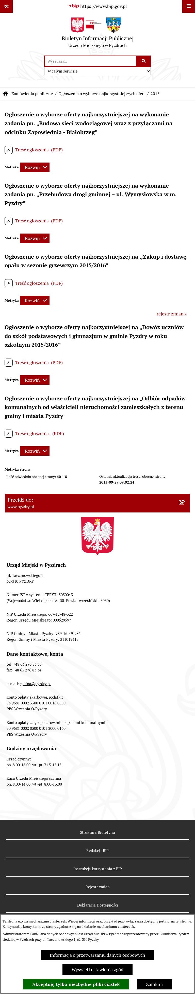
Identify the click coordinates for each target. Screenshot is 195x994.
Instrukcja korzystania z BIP (97, 868)
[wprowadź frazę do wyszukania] (90, 61)
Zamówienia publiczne (32, 93)
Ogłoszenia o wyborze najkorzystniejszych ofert (101, 93)
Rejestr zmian (98, 886)
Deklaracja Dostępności (97, 905)
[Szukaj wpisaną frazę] (144, 61)
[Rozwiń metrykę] (35, 167)
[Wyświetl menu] (188, 6)
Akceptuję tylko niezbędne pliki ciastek (76, 984)
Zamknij (154, 984)
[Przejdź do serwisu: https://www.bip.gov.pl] (97, 6)
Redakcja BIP (97, 850)
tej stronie (183, 921)
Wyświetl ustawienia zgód (97, 969)
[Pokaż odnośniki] (6, 6)
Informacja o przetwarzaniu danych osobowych (97, 955)
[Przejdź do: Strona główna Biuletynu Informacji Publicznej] (5, 94)
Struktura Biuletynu (97, 832)
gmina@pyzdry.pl (35, 683)
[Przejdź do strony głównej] (98, 33)
